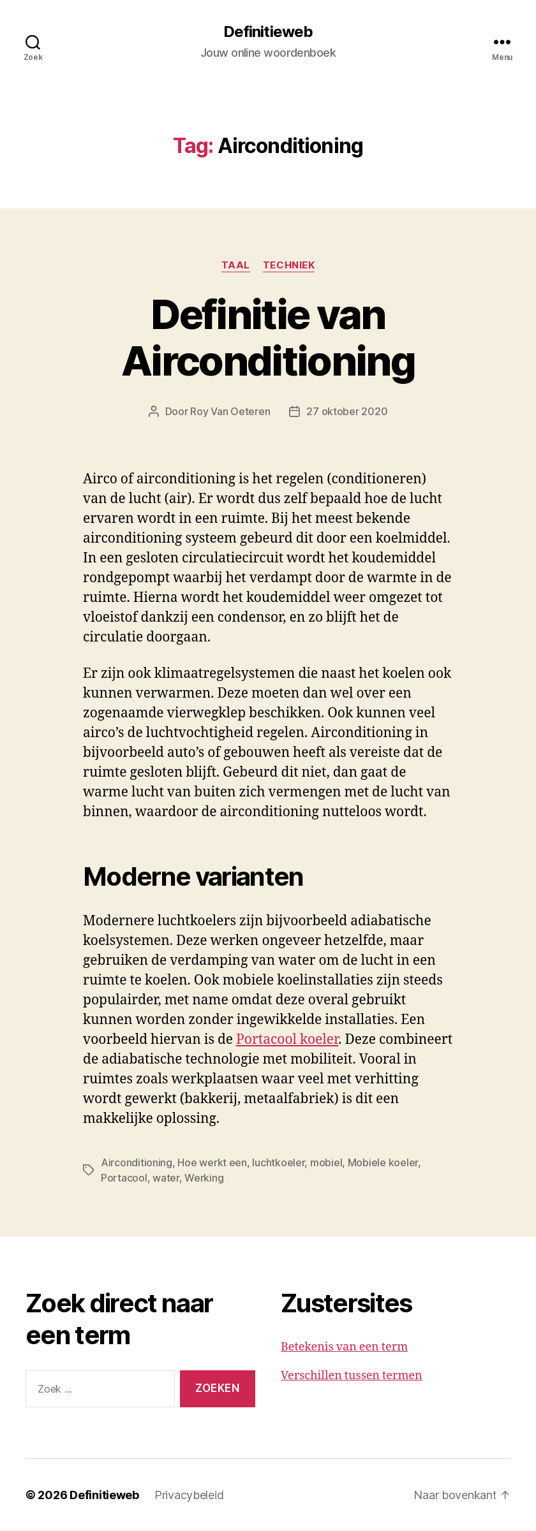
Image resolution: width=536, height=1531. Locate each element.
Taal (235, 265)
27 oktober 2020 (346, 411)
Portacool (124, 1177)
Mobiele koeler (383, 1162)
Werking (203, 1177)
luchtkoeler (278, 1162)
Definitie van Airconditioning (268, 337)
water (166, 1177)
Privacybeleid (189, 1495)
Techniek (289, 265)
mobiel (326, 1162)
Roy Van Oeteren (230, 411)
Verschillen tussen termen (351, 1375)
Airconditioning (136, 1162)
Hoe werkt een (212, 1162)
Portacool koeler (287, 1039)
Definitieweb (267, 32)
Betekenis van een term (344, 1347)
